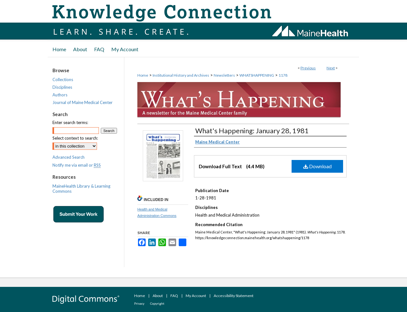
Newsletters (224, 75)
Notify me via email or (76, 165)
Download (317, 166)
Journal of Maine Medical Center (82, 102)
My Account (196, 295)
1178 (283, 75)
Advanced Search (68, 157)
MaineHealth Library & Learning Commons (81, 189)
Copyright (157, 303)
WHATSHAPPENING (256, 75)
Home (142, 75)
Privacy (139, 303)
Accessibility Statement (233, 295)
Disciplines (62, 87)
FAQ (174, 295)
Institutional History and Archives (181, 75)
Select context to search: (75, 138)
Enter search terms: (70, 122)
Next (331, 68)
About (158, 295)
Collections (62, 79)
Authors (59, 94)
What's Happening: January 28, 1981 (252, 130)
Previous (308, 68)
